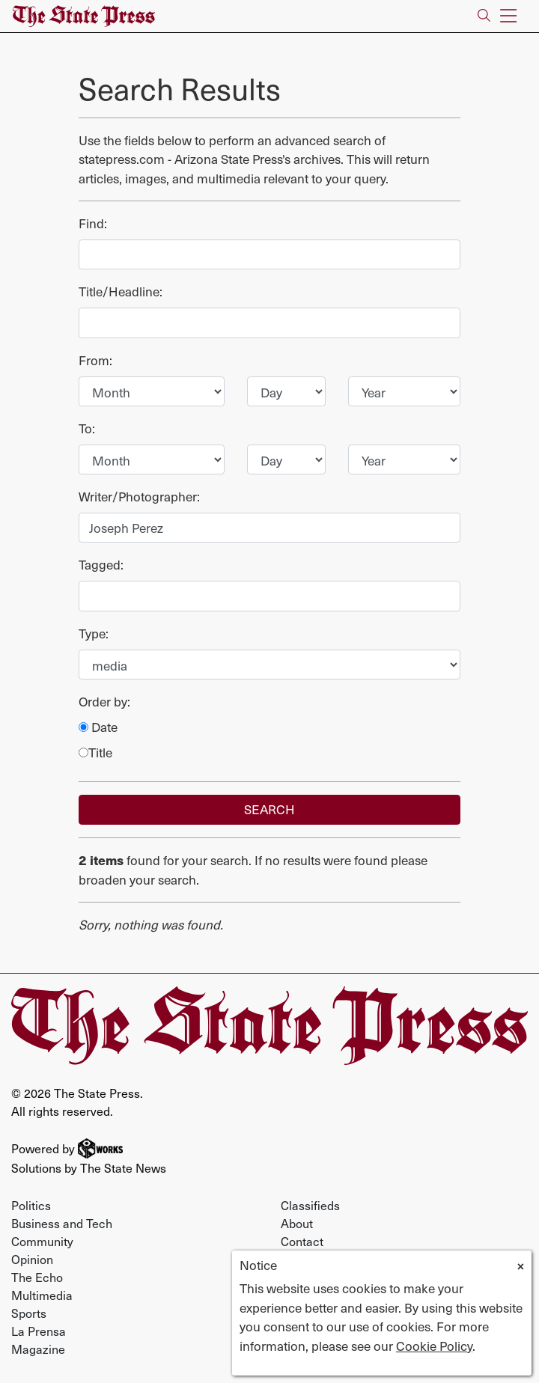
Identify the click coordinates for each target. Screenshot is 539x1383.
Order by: (104, 701)
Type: (94, 633)
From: (95, 360)
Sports (28, 1313)
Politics (31, 1205)
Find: (93, 223)
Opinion (32, 1259)
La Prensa (38, 1331)
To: (87, 428)
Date (98, 727)
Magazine (38, 1349)
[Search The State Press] (484, 16)
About (297, 1223)
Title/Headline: (120, 291)
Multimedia (42, 1295)
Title (95, 752)
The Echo (37, 1277)
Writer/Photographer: (139, 496)
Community (42, 1241)
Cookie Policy (434, 1345)
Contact (302, 1241)
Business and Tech (61, 1223)
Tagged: (101, 564)
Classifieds (310, 1205)
